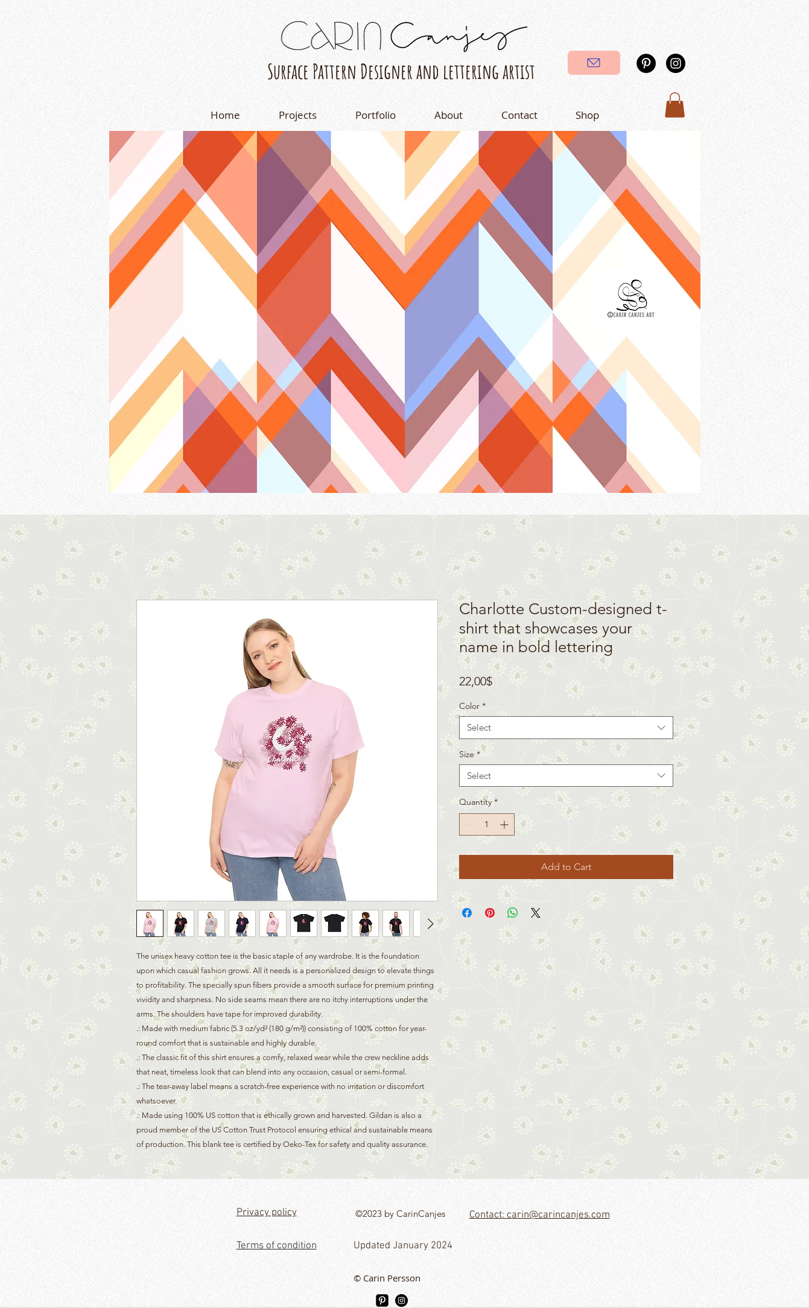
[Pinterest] (646, 63)
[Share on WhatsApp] (513, 913)
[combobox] (566, 727)
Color (472, 705)
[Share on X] (535, 913)
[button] (674, 105)
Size (469, 754)
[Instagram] (675, 63)
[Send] (594, 63)
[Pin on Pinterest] (490, 913)
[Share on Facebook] (467, 913)
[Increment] (505, 824)
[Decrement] (468, 824)
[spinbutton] (487, 824)
